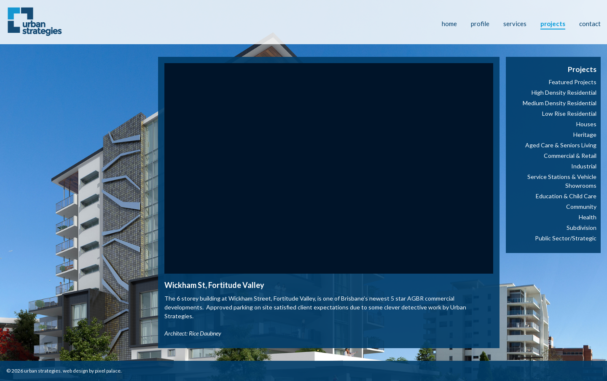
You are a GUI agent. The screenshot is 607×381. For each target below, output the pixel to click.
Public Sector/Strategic (565, 238)
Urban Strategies (42, 371)
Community (581, 206)
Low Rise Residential (569, 113)
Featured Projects (572, 81)
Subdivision (581, 227)
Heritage (584, 134)
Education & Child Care (566, 196)
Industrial (583, 166)
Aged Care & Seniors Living (560, 145)
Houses (586, 124)
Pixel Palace (108, 371)
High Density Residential (564, 92)
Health (587, 217)
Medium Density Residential (559, 103)
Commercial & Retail (570, 155)
